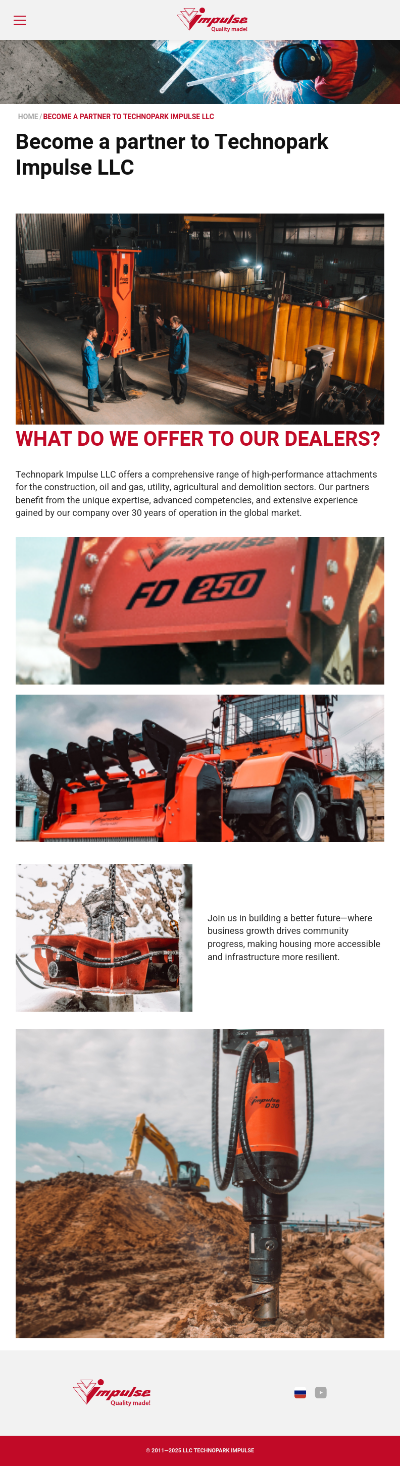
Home (28, 117)
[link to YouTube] (321, 1392)
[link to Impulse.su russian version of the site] (300, 1392)
